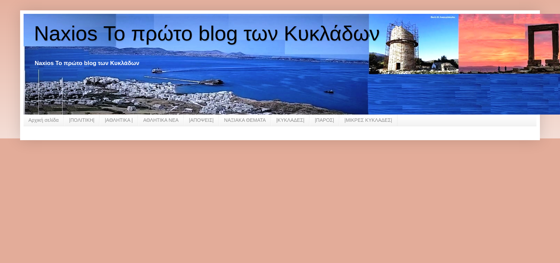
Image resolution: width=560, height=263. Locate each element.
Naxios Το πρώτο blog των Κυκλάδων (207, 33)
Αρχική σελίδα (43, 120)
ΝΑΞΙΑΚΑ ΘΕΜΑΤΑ (245, 120)
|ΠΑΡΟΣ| (324, 120)
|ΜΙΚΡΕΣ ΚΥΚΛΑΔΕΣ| (368, 120)
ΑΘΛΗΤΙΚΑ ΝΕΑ (160, 120)
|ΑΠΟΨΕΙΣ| (201, 120)
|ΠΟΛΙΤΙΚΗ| (81, 120)
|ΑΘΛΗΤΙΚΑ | (119, 120)
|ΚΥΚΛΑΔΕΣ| (290, 120)
